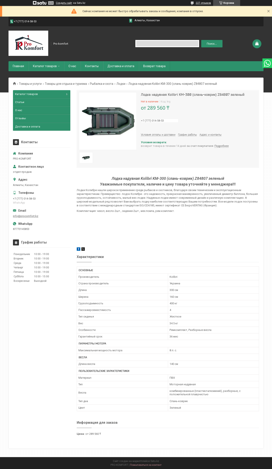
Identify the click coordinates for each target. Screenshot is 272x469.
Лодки (120, 83)
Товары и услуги (30, 83)
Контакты (92, 66)
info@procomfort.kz (25, 216)
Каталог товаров (45, 66)
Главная (18, 66)
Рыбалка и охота (101, 83)
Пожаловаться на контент (146, 464)
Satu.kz (154, 461)
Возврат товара (154, 66)
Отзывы (20, 118)
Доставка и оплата (121, 66)
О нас (72, 66)
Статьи (19, 102)
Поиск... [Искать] (212, 43)
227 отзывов (203, 2)
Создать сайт (64, 2)
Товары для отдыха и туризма (66, 83)
